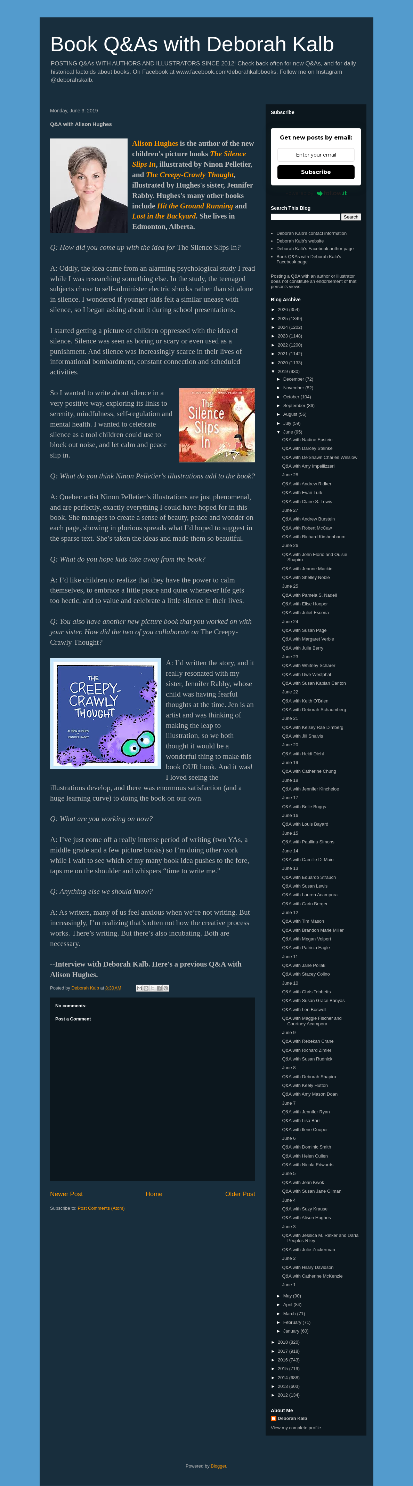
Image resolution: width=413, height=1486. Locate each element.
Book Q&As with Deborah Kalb (192, 44)
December (294, 379)
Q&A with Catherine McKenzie (312, 1276)
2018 (283, 1342)
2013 (283, 1386)
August (291, 414)
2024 (283, 327)
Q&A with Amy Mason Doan (310, 1094)
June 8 (288, 1067)
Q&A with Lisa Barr (301, 1120)
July (288, 423)
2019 (283, 371)
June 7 (288, 1103)
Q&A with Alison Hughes (306, 1217)
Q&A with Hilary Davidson (307, 1267)
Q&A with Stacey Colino (306, 974)
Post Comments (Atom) (101, 1208)
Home (154, 1194)
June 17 (290, 797)
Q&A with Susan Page (304, 630)
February (293, 1322)
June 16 (290, 815)
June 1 (288, 1284)
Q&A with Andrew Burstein (308, 519)
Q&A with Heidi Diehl (303, 753)
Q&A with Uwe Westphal (306, 674)
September (295, 405)
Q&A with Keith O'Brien (305, 701)
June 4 (288, 1200)
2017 (283, 1351)
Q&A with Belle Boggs (304, 806)
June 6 (288, 1138)
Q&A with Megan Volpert (306, 938)
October (292, 396)
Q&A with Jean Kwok (303, 1182)
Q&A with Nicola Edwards (307, 1164)
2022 (283, 345)
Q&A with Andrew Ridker (306, 483)
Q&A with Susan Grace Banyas (313, 1000)
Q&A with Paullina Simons (308, 841)
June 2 (288, 1258)
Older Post (240, 1194)
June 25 (290, 586)
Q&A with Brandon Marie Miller (312, 930)
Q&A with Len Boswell (304, 1009)
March (290, 1313)
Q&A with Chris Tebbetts (306, 991)
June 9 (288, 1032)
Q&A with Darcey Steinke (307, 448)
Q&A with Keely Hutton (305, 1085)
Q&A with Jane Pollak (303, 965)
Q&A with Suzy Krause (304, 1208)
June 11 (290, 956)
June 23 (290, 656)
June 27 (290, 510)
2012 (283, 1395)
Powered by (316, 193)
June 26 (290, 545)
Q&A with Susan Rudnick (307, 1059)
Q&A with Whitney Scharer (308, 665)
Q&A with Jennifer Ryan (306, 1111)
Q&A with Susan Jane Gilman (311, 1191)
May (288, 1295)
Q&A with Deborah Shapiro (309, 1076)
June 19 (290, 762)
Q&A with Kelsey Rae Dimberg (312, 727)
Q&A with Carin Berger (304, 903)
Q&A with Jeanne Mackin (307, 568)
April (288, 1304)
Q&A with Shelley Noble (306, 577)
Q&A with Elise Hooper (305, 603)
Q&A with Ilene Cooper (305, 1129)
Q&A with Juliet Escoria (305, 612)
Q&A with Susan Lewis (304, 886)
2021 (283, 353)
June (288, 432)
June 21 (290, 718)
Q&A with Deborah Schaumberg (314, 709)
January (292, 1331)
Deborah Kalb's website (300, 241)
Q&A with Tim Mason (303, 921)
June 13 (290, 868)
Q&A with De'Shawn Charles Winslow (319, 457)
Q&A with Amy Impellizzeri (308, 466)
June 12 (290, 912)
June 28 (290, 474)
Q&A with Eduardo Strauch (309, 877)
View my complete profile (296, 1427)
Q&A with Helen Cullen (305, 1156)
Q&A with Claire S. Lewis (307, 501)
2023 (283, 336)
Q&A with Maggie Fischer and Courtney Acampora (311, 1021)
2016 (283, 1359)
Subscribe (316, 172)
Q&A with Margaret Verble (308, 639)
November (294, 387)
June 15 (290, 833)
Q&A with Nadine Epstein (307, 439)
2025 (283, 318)
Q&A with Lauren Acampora (310, 894)
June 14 (290, 850)
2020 (283, 362)
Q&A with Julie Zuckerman (308, 1249)
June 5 (288, 1173)
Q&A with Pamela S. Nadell (309, 595)
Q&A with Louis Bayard (305, 824)
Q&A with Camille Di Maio (307, 859)
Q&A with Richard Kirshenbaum (313, 536)
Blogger (218, 1466)
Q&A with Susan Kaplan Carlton (314, 683)
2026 (283, 309)
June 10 (290, 983)
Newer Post (66, 1194)
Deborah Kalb (292, 1418)
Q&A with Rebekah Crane (307, 1041)
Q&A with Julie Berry (302, 648)
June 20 (290, 744)
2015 (283, 1368)
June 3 (288, 1226)
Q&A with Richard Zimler (306, 1050)
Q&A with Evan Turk (302, 492)
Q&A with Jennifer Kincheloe (310, 789)
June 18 (290, 780)
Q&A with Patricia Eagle (306, 947)
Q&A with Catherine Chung (309, 771)
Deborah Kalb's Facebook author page (315, 248)
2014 (283, 1377)
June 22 (290, 691)
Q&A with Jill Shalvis (302, 736)
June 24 (290, 621)
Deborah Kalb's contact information (311, 233)
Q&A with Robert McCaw (307, 528)
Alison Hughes (155, 143)
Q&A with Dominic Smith (306, 1147)
